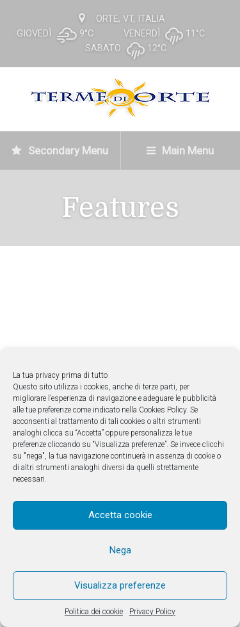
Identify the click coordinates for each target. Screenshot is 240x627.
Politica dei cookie (94, 611)
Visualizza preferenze (120, 585)
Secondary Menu (60, 150)
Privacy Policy (152, 611)
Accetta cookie (120, 515)
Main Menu (180, 150)
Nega (120, 550)
